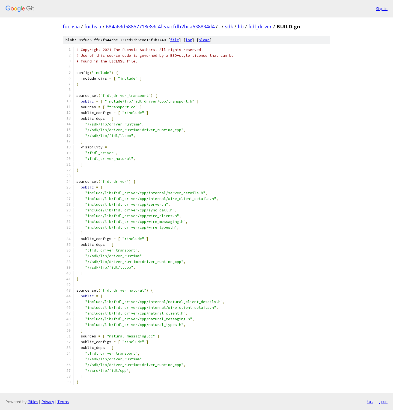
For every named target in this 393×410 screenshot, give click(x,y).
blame (204, 40)
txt (370, 401)
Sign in (382, 8)
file (174, 40)
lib (241, 26)
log (189, 40)
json (383, 401)
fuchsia (71, 26)
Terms (63, 401)
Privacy (47, 401)
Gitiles (33, 401)
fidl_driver (260, 26)
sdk (229, 26)
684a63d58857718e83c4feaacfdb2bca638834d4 (160, 26)
